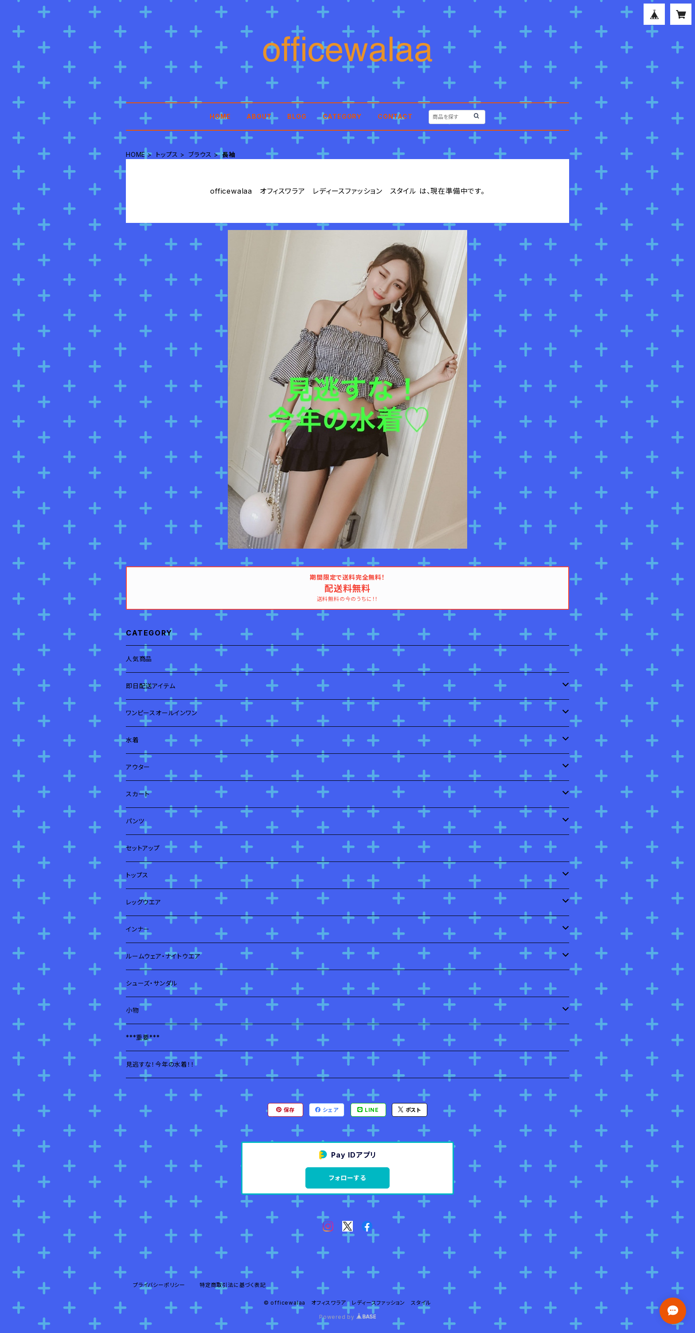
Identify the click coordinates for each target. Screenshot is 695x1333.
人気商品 (139, 659)
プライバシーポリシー (159, 1285)
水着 (132, 740)
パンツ (135, 821)
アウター (138, 767)
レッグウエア (143, 902)
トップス (167, 154)
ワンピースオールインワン (161, 713)
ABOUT (258, 116)
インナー (138, 929)
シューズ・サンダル (151, 983)
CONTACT (395, 116)
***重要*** (143, 1037)
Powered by (347, 1317)
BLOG (296, 116)
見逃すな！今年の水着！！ (160, 1064)
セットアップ (143, 848)
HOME (220, 116)
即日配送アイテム (150, 686)
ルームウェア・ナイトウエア (163, 956)
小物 (132, 1010)
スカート (138, 794)
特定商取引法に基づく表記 (232, 1285)
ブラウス (200, 154)
